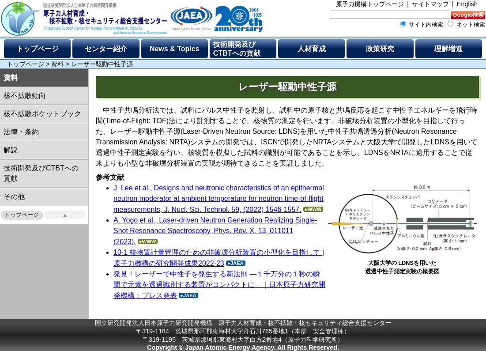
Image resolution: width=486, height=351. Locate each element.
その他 (14, 196)
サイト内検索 (422, 24)
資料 (57, 64)
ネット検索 (466, 24)
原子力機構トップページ (370, 4)
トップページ (37, 49)
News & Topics (175, 49)
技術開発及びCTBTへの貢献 (236, 49)
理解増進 (448, 49)
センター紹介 (106, 49)
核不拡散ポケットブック (42, 113)
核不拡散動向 (25, 95)
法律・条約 (21, 132)
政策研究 (380, 49)
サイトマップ (430, 4)
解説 (11, 150)
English (467, 4)
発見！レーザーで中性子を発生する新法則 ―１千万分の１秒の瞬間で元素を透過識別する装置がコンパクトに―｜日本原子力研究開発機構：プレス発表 (219, 284)
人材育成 (312, 49)
